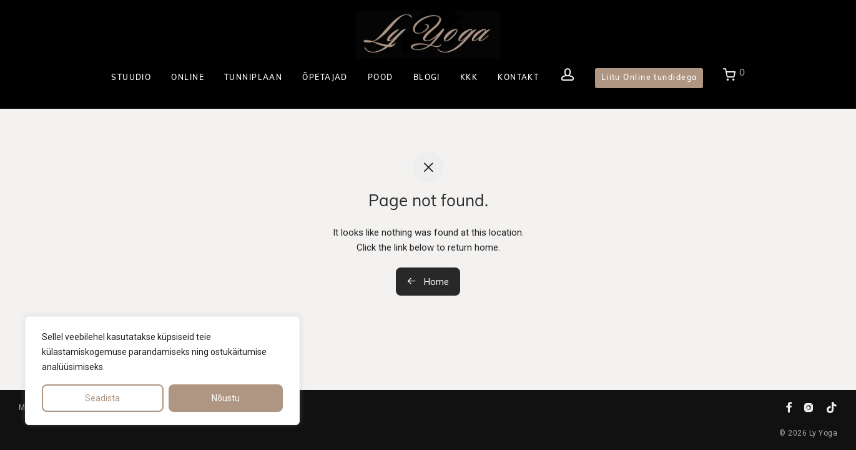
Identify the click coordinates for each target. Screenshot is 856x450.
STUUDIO (131, 78)
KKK (469, 78)
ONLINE (187, 78)
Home (428, 282)
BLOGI (426, 78)
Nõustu (226, 398)
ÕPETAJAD (325, 78)
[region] (162, 370)
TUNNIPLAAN (253, 78)
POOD (380, 78)
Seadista (102, 398)
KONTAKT (518, 78)
